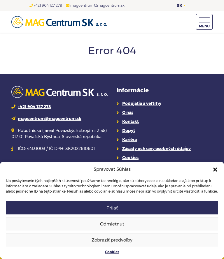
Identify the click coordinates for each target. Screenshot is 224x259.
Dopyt (128, 130)
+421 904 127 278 (48, 5)
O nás (127, 112)
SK (179, 5)
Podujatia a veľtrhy (141, 103)
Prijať (112, 208)
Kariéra (129, 139)
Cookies (112, 252)
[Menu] (204, 22)
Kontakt (130, 121)
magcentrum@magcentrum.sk (97, 5)
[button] (215, 169)
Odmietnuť (112, 224)
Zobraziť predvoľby (112, 240)
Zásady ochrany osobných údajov (156, 148)
